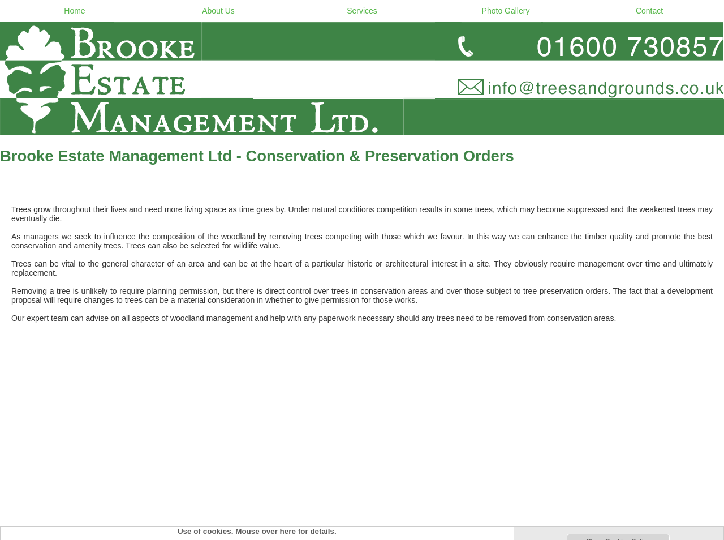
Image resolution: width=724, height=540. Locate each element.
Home (74, 10)
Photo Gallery (506, 10)
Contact (649, 10)
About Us (218, 10)
